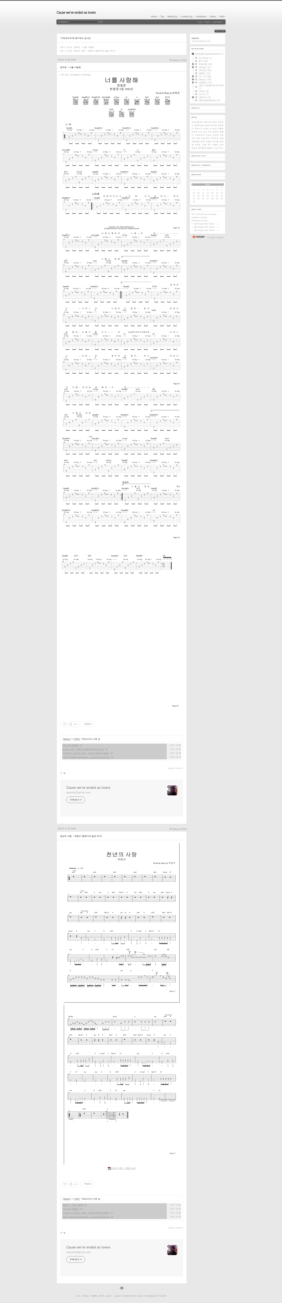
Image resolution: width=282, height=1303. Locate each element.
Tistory (163, 1296)
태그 (78, 1296)
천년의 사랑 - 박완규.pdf (121, 1168)
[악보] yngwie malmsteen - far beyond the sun (86, 756)
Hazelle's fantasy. (200, 217)
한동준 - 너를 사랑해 (83, 47)
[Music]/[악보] (180, 60)
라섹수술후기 (197, 122)
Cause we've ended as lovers (75, 12)
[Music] (67, 738)
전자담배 (202, 148)
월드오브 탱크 (210, 122)
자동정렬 (195, 141)
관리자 (101, 1296)
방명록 (94, 1296)
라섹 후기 (206, 144)
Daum (140, 1296)
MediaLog (172, 16)
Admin (213, 16)
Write (222, 16)
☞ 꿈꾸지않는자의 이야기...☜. (206, 223)
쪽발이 (216, 144)
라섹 (202, 141)
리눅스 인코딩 (212, 135)
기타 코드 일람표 (70, 745)
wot (204, 131)
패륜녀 (210, 148)
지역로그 (85, 1296)
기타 (210, 131)
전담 (222, 138)
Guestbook (201, 16)
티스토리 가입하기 (215, 237)
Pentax (214, 125)
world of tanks (210, 128)
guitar (207, 125)
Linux (215, 148)
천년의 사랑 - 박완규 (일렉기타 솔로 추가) (94, 50)
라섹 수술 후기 (203, 138)
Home (154, 16)
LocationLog (186, 16)
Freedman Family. (200, 220)
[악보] (77, 738)
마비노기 (198, 128)
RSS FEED (223, 31)
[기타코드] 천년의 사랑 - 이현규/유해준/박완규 (85, 753)
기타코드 (215, 138)
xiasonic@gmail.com (78, 792)
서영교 (209, 141)
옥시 (221, 148)
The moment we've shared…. (205, 214)
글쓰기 (109, 1296)
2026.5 (207, 184)
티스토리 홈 (198, 237)
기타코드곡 (199, 135)
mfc (200, 131)
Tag (162, 16)
